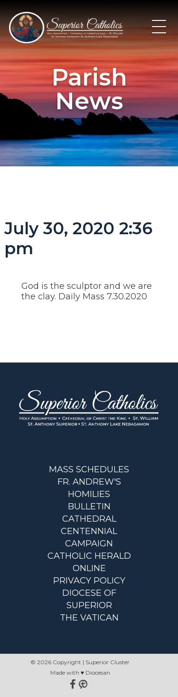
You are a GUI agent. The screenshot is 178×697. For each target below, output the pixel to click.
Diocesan (97, 672)
